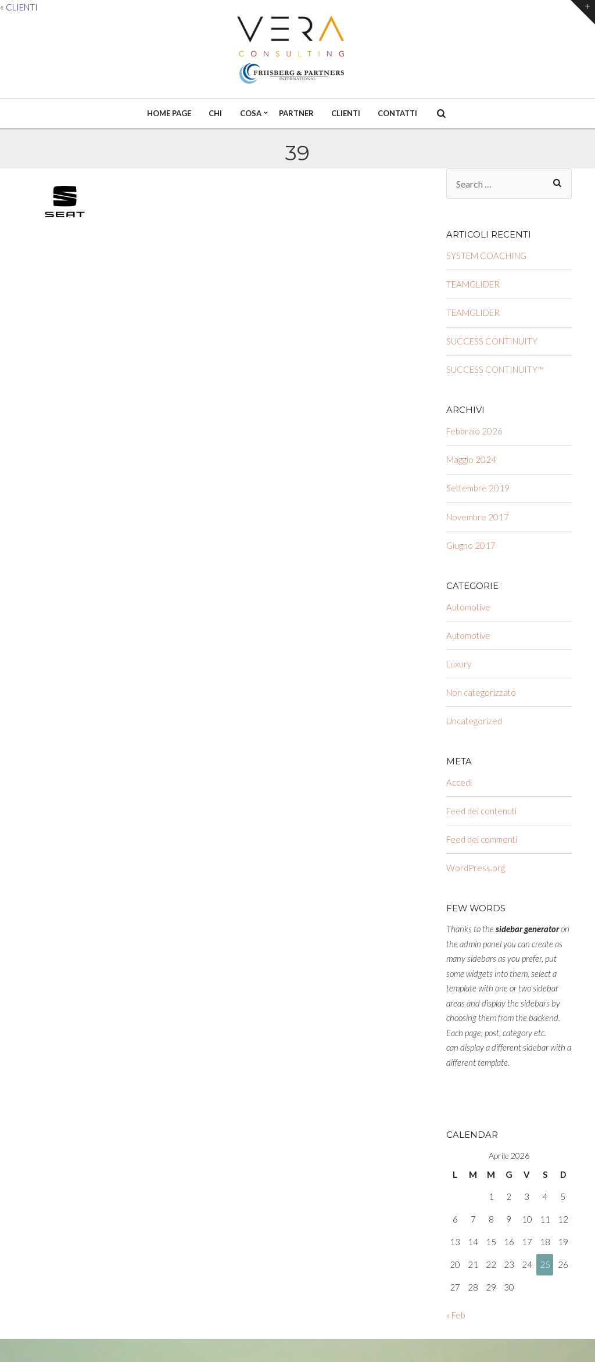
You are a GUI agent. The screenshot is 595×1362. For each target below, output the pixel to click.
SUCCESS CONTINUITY (491, 341)
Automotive (468, 607)
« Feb (455, 1315)
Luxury (458, 664)
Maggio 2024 (471, 459)
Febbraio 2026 (474, 431)
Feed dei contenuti (481, 811)
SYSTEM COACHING (486, 255)
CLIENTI (22, 7)
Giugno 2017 (471, 545)
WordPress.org (475, 868)
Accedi (459, 782)
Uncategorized (474, 721)
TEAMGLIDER (473, 284)
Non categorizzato (481, 692)
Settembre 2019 (478, 488)
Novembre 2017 (477, 517)
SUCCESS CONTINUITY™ (495, 369)
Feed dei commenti (481, 839)
